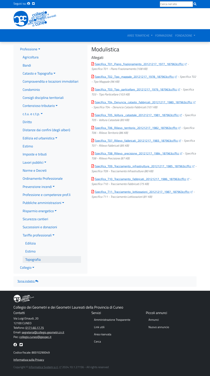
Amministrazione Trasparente (112, 319)
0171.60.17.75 (34, 327)
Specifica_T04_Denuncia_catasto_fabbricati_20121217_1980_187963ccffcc (143, 102)
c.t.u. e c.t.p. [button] (31, 113)
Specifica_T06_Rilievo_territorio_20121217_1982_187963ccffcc (136, 128)
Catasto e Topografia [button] (38, 73)
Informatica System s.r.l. (43, 367)
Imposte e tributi (35, 154)
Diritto (27, 121)
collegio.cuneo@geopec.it (35, 337)
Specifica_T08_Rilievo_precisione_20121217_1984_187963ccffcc (137, 153)
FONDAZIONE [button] (184, 35)
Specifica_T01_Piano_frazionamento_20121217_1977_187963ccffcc (139, 64)
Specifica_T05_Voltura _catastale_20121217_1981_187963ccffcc (137, 115)
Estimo (28, 146)
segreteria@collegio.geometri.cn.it (43, 332)
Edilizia (30, 243)
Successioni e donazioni (40, 227)
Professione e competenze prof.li (47, 194)
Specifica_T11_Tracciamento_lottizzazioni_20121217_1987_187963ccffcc (142, 192)
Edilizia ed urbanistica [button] (38, 138)
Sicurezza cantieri (35, 219)
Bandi (27, 65)
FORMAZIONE (164, 35)
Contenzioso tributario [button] (39, 105)
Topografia (33, 259)
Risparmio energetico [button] (38, 210)
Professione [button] (28, 49)
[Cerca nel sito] (176, 4)
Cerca (97, 341)
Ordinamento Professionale (43, 178)
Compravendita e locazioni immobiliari (50, 81)
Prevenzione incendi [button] (37, 186)
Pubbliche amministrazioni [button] (42, 202)
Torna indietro (27, 281)
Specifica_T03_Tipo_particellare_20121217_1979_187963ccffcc (136, 89)
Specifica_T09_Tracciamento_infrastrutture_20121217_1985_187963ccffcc (143, 166)
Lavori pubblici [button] (33, 162)
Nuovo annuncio (158, 327)
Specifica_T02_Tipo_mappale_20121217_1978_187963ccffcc (134, 76)
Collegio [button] (26, 267)
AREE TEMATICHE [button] (138, 35)
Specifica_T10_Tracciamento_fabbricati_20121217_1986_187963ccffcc (140, 179)
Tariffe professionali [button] (37, 235)
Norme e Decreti (35, 170)
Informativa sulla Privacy (28, 359)
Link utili (99, 327)
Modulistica (105, 49)
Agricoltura (31, 57)
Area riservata (102, 334)
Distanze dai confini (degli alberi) (46, 129)
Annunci (153, 319)
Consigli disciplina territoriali (43, 97)
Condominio (31, 89)
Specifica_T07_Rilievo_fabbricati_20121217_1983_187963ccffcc (136, 140)
